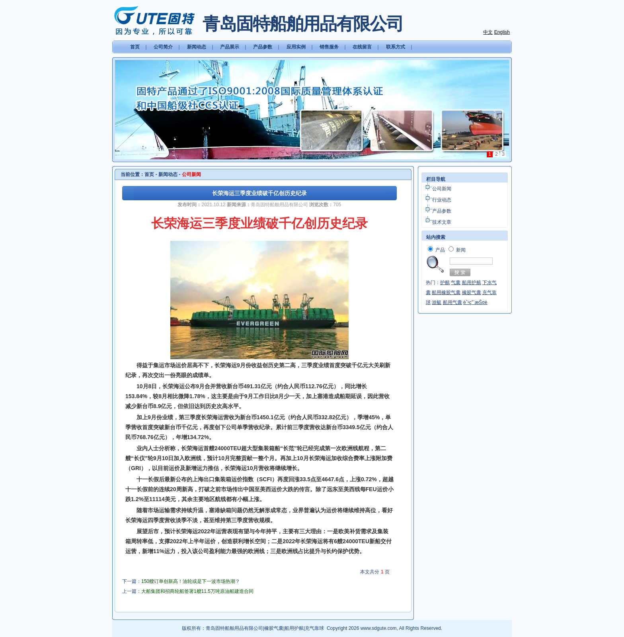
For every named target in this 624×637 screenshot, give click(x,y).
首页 (135, 47)
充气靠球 (314, 628)
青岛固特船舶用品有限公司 (234, 628)
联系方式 (395, 47)
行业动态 (441, 200)
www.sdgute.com (379, 628)
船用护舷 (294, 628)
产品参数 (262, 47)
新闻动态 (196, 47)
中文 (488, 32)
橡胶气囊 (273, 628)
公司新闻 (441, 189)
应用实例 (296, 47)
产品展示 (229, 47)
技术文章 (441, 222)
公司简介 (163, 47)
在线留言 (362, 47)
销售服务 (329, 47)
